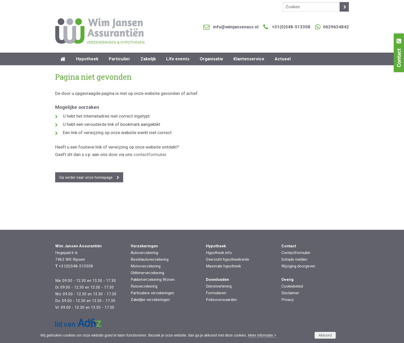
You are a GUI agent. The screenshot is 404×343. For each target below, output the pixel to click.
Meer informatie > (262, 335)
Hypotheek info (219, 252)
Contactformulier (295, 252)
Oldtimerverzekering (147, 273)
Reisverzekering (144, 286)
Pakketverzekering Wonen (153, 279)
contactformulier (149, 154)
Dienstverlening (219, 286)
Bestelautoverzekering (150, 259)
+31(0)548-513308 (291, 26)
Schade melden (294, 259)
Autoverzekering (144, 252)
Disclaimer (290, 293)
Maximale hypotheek (223, 266)
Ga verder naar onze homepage (86, 177)
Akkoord (325, 335)
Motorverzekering (146, 266)
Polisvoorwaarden (221, 299)
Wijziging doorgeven (298, 266)
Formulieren (216, 293)
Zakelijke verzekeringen (150, 299)
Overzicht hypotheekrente (227, 259)
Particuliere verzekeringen (152, 293)
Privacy (287, 299)
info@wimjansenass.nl (235, 26)
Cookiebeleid (292, 286)
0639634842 (336, 26)
